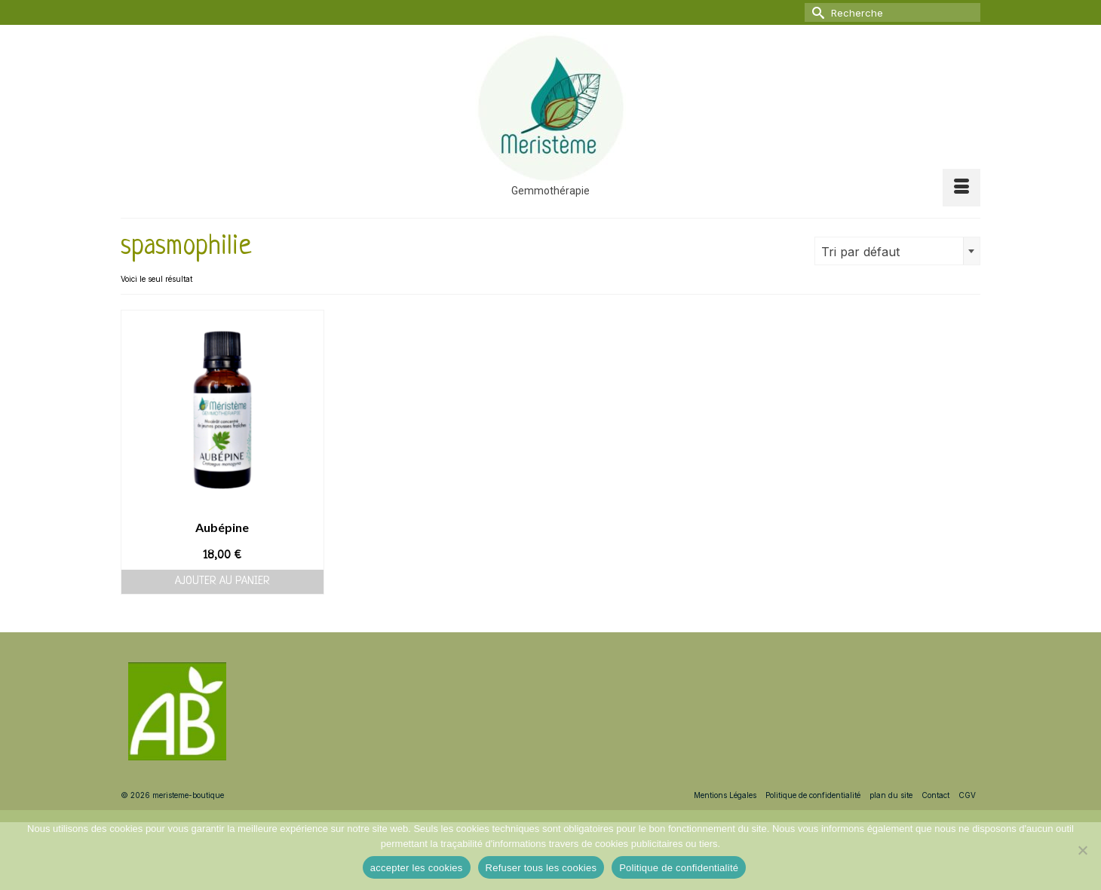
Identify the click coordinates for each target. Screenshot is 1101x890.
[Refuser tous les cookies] (1082, 850)
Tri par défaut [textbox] (860, 251)
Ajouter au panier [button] (222, 581)
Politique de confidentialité (678, 867)
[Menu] (961, 187)
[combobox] (897, 251)
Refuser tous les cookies (541, 867)
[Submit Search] (816, 12)
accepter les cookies (416, 867)
